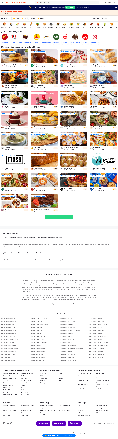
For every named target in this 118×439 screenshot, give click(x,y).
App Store (43, 423)
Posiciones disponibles (65, 408)
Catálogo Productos (9, 405)
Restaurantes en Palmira (66, 333)
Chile (41, 376)
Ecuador (60, 378)
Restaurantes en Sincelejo (37, 351)
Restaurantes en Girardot (8, 345)
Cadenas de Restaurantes (10, 373)
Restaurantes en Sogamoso (97, 354)
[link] (14, 58)
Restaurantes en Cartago (37, 336)
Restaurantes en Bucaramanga (39, 324)
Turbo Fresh (24, 415)
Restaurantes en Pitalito (8, 361)
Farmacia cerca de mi (9, 410)
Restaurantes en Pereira (66, 324)
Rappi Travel (6, 415)
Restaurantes (7, 408)
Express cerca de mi (27, 410)
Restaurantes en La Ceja (8, 358)
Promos (16, 18)
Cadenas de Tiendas (27, 373)
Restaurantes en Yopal (66, 351)
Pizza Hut (5, 397)
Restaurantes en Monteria (67, 339)
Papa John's (6, 383)
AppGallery (74, 423)
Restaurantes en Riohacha (96, 358)
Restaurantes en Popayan (8, 333)
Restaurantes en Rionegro (8, 330)
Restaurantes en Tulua (36, 354)
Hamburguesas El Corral (10, 395)
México (42, 380)
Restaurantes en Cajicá (95, 318)
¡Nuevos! (41, 18)
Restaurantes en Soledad (37, 348)
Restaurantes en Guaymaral (67, 321)
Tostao (23, 385)
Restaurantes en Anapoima (9, 351)
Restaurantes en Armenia (96, 327)
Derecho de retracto (101, 405)
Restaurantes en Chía (66, 318)
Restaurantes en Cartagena (96, 321)
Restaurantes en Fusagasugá (68, 345)
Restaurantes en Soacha (96, 351)
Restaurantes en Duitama (8, 354)
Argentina (43, 373)
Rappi (3, 13)
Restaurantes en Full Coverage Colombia (71, 348)
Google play (59, 423)
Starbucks (24, 378)
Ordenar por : (95, 18)
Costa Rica (43, 378)
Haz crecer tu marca (64, 410)
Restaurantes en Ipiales (37, 361)
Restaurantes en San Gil (37, 345)
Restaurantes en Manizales (67, 327)
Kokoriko (5, 392)
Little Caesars (25, 397)
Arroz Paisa (24, 392)
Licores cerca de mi (27, 413)
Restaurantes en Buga (66, 336)
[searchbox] (66, 2)
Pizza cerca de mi (83, 378)
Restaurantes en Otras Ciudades (98, 324)
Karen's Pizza (7, 387)
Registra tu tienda (45, 408)
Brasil (60, 373)
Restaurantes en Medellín (8, 321)
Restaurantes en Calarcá (37, 330)
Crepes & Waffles (26, 380)
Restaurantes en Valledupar (38, 339)
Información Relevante (84, 415)
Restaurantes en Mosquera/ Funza (98, 345)
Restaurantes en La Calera (8, 327)
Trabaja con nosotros (64, 405)
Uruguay (42, 383)
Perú (59, 380)
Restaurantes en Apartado (67, 358)
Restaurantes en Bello (36, 327)
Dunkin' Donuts (25, 395)
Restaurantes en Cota (7, 324)
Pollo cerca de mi (101, 373)
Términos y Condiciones (102, 408)
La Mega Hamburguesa (9, 378)
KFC (22, 376)
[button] (19, 2)
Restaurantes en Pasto (36, 333)
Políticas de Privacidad (102, 410)
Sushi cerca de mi (83, 380)
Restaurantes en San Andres (68, 361)
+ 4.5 (24, 18)
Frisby (23, 387)
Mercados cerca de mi (27, 408)
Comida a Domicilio (83, 389)
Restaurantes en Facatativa (67, 354)
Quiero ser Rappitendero (47, 410)
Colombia (61, 376)
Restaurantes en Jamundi (8, 336)
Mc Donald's (6, 390)
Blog (79, 405)
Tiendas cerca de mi (9, 413)
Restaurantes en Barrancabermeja (98, 342)
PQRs (97, 413)
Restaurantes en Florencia (37, 358)
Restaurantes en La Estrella (96, 330)
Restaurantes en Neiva (95, 333)
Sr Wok (23, 390)
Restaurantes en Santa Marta (9, 339)
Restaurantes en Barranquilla (38, 318)
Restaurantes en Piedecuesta (9, 348)
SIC (79, 408)
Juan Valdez (24, 383)
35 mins (32, 18)
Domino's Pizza (7, 376)
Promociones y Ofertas (27, 405)
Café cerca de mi (101, 378)
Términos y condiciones (82, 7)
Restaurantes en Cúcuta (95, 339)
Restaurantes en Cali (36, 321)
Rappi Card (81, 410)
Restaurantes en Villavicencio (38, 342)
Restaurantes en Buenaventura (97, 336)
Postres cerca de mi (83, 384)
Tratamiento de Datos (84, 413)
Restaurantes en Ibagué (8, 342)
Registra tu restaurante (47, 405)
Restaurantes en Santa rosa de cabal (70, 330)
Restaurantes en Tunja (66, 342)
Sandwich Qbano (8, 385)
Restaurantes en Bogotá (8, 318)
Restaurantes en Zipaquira (96, 348)
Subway (5, 380)
